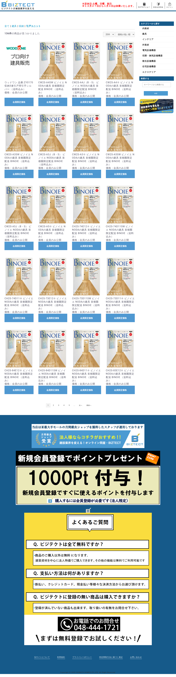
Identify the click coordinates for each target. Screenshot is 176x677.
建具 (14, 26)
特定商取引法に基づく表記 (111, 657)
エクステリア (149, 72)
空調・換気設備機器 (152, 55)
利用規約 (61, 657)
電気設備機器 (149, 50)
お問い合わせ (136, 657)
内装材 (145, 28)
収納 (21, 26)
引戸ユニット (33, 26)
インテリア (148, 39)
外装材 (145, 45)
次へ (80, 405)
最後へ (88, 405)
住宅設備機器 (149, 66)
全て (7, 26)
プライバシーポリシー (82, 657)
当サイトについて (41, 657)
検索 (155, 93)
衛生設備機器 (149, 61)
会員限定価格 (19, 102)
